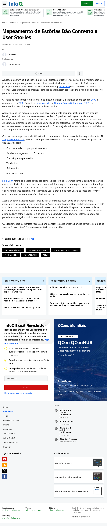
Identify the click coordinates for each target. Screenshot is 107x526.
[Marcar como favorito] (21, 73)
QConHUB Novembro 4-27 (68, 388)
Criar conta (9, 413)
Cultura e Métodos (13, 250)
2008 (21, 102)
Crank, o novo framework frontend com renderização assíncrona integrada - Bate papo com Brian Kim (23, 290)
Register (86, 3)
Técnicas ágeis (11, 255)
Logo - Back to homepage (16, 3)
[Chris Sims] (5, 54)
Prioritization (30, 255)
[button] (25, 389)
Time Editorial (9, 435)
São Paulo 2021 (87, 386)
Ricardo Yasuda (14, 64)
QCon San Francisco (68, 441)
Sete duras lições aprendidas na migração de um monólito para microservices (70, 305)
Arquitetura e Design (64, 281)
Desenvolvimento (15, 281)
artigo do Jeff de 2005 (17, 139)
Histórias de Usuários (38, 250)
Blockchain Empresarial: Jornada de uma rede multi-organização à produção (22, 300)
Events (6, 426)
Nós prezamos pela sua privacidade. (18, 394)
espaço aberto (43, 102)
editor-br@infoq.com (57, 513)
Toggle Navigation (5, 3)
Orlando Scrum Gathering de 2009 (72, 102)
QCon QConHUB (75, 343)
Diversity (7, 448)
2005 (93, 99)
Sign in (99, 3)
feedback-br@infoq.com (12, 513)
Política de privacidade (81, 519)
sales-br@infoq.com (33, 513)
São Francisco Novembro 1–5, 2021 (91, 394)
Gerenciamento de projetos (66, 250)
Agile (33, 239)
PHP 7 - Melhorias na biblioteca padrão (22, 308)
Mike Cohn (8, 180)
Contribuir (8, 431)
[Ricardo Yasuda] (5, 64)
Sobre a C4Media (11, 444)
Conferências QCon (12, 422)
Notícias (14, 22)
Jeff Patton (64, 86)
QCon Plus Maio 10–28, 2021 (68, 394)
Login (6, 417)
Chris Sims (12, 54)
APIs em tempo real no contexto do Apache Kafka (70, 296)
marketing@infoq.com (11, 520)
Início (5, 22)
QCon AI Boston (66, 423)
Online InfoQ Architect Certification (65, 414)
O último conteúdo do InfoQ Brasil (66, 288)
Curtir (11, 73)
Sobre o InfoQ (10, 439)
